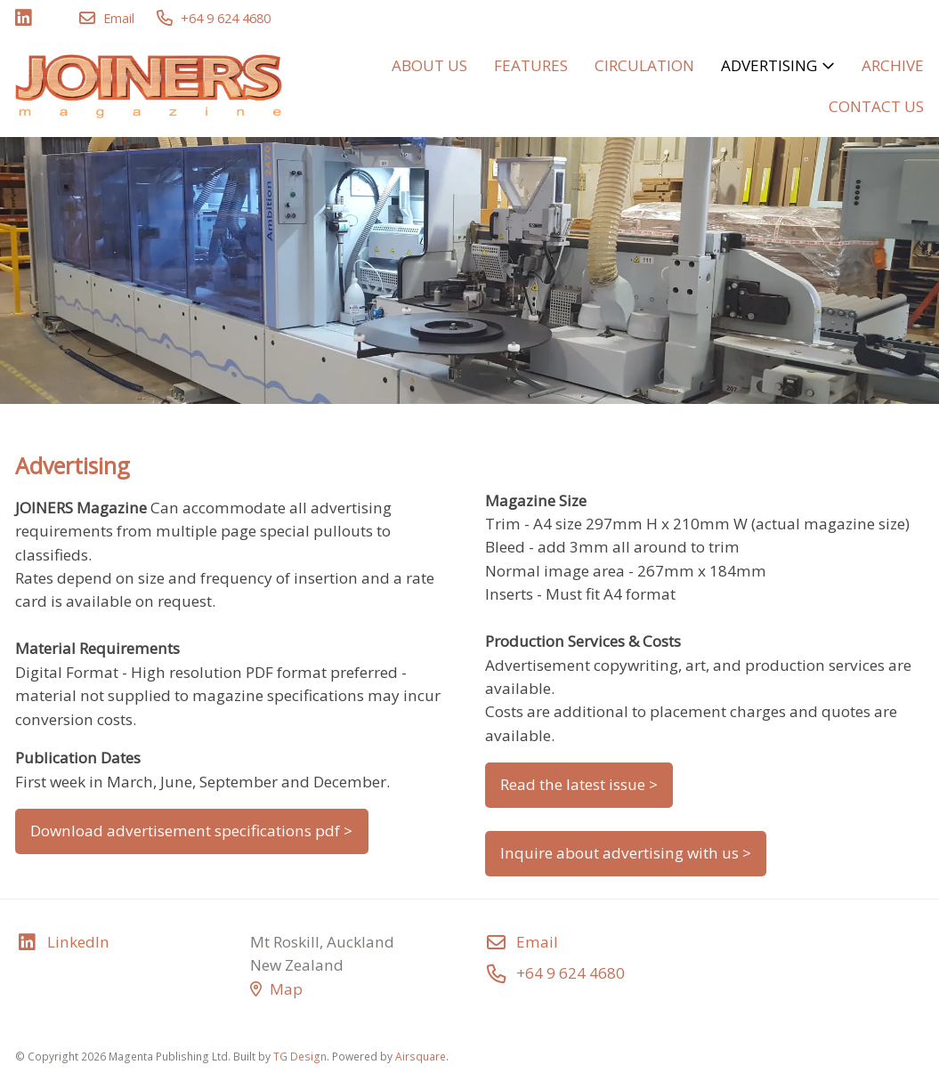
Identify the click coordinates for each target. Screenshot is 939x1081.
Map (276, 989)
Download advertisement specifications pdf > (191, 830)
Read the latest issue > (579, 784)
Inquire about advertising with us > (625, 853)
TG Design (300, 1056)
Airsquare (420, 1056)
